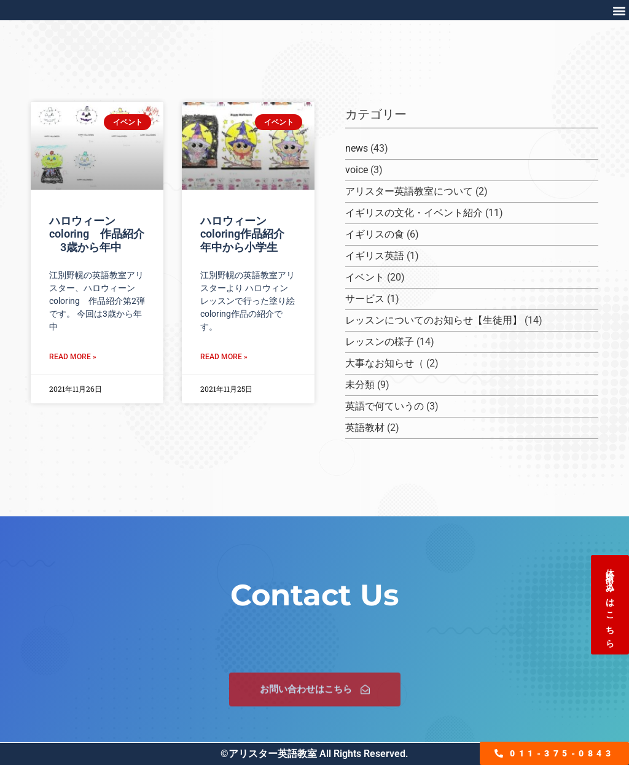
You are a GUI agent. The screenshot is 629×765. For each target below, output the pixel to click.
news (356, 148)
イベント (365, 277)
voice (356, 170)
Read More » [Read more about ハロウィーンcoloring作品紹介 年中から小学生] (224, 356)
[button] (619, 10)
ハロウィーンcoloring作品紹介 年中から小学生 (247, 234)
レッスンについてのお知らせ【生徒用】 (433, 320)
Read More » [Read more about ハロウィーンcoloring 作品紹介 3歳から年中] (72, 356)
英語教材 (365, 427)
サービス (365, 299)
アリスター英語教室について (409, 191)
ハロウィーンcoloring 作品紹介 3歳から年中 (96, 234)
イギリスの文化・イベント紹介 (414, 213)
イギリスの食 (374, 234)
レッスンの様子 (379, 342)
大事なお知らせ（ (384, 363)
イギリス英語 (374, 256)
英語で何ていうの (384, 406)
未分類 (360, 384)
